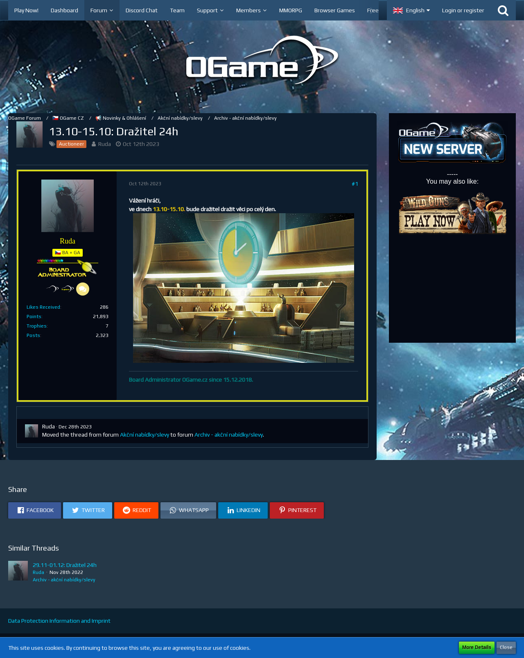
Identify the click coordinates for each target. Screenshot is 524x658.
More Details (476, 647)
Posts (33, 335)
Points (34, 316)
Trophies (37, 326)
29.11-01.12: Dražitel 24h (65, 565)
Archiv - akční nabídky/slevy (228, 434)
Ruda (104, 144)
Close (506, 647)
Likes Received (43, 307)
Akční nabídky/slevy (144, 434)
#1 (355, 183)
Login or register (463, 10)
